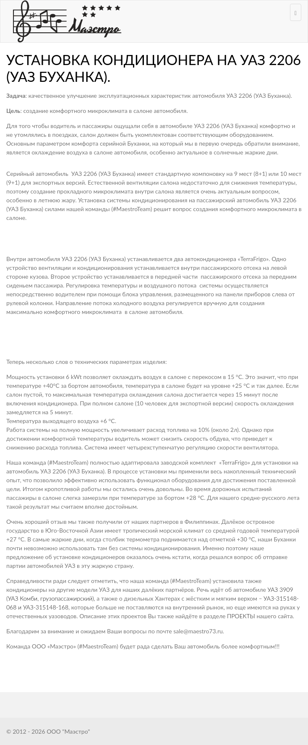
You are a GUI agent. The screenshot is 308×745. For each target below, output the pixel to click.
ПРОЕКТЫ (241, 616)
